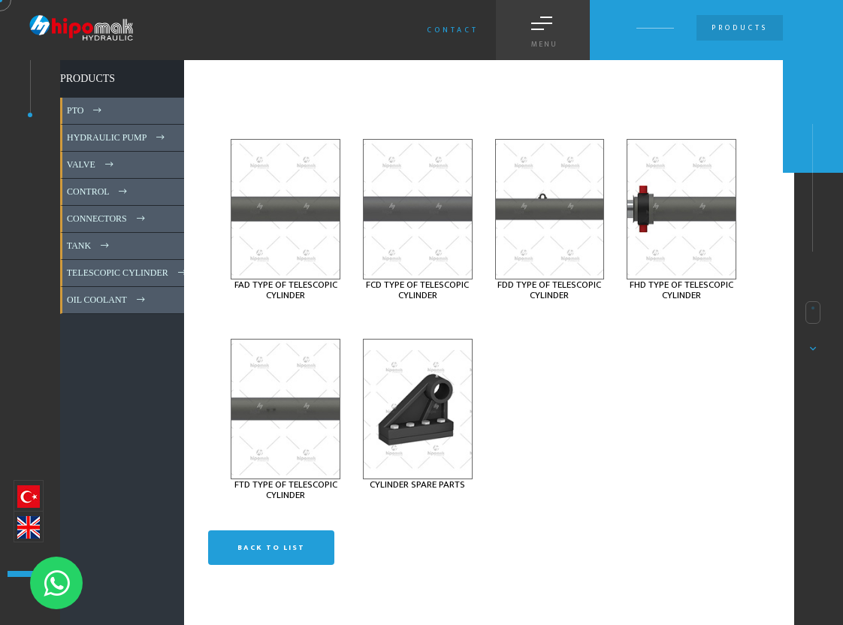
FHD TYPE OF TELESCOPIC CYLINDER (681, 289)
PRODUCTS (87, 78)
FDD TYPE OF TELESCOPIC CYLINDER (549, 289)
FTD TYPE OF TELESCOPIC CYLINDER (285, 489)
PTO (85, 110)
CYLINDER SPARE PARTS (417, 484)
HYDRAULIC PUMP (116, 137)
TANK (89, 245)
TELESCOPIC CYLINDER (127, 272)
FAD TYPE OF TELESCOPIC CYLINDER (285, 289)
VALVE (91, 164)
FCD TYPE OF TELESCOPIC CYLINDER (417, 289)
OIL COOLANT (107, 299)
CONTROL (98, 191)
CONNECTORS (107, 218)
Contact (453, 30)
